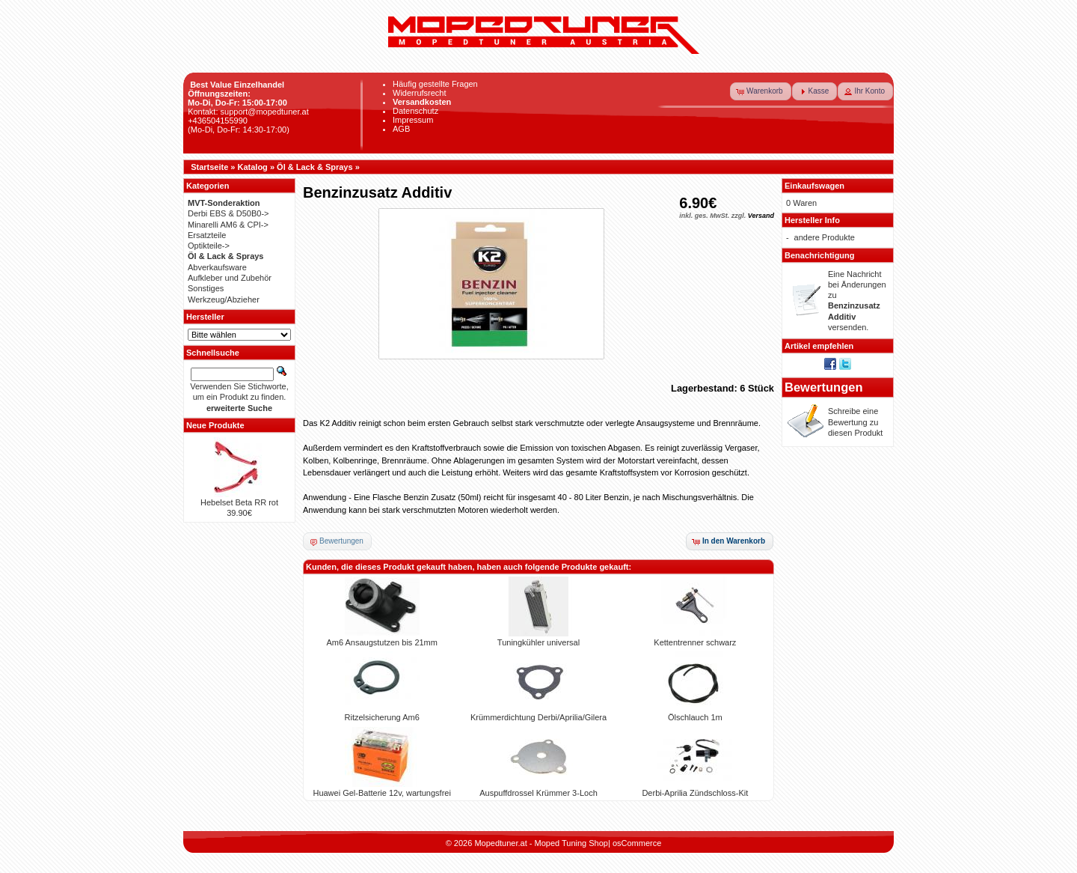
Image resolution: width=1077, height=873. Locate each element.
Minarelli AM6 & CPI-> (228, 224)
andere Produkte (824, 237)
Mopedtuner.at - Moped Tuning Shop (541, 843)
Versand (761, 215)
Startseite (209, 166)
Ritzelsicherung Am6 (382, 717)
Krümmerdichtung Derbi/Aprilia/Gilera (538, 717)
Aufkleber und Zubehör (229, 277)
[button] (760, 91)
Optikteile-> (209, 245)
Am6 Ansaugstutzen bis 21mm (382, 642)
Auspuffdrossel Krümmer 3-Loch (538, 792)
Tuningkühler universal (538, 642)
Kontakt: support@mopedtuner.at (248, 111)
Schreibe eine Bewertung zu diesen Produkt (855, 422)
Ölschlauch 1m (695, 717)
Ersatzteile (207, 235)
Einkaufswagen (814, 185)
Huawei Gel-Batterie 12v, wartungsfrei (381, 792)
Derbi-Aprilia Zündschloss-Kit (695, 792)
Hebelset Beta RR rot (239, 502)
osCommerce (637, 843)
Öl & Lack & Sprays (315, 166)
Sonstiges (206, 288)
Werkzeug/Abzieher (224, 299)
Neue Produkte (215, 425)
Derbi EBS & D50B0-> (228, 213)
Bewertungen (824, 387)
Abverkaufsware (217, 267)
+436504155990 (218, 120)
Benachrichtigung (820, 255)
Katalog (253, 166)
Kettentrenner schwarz (695, 642)
